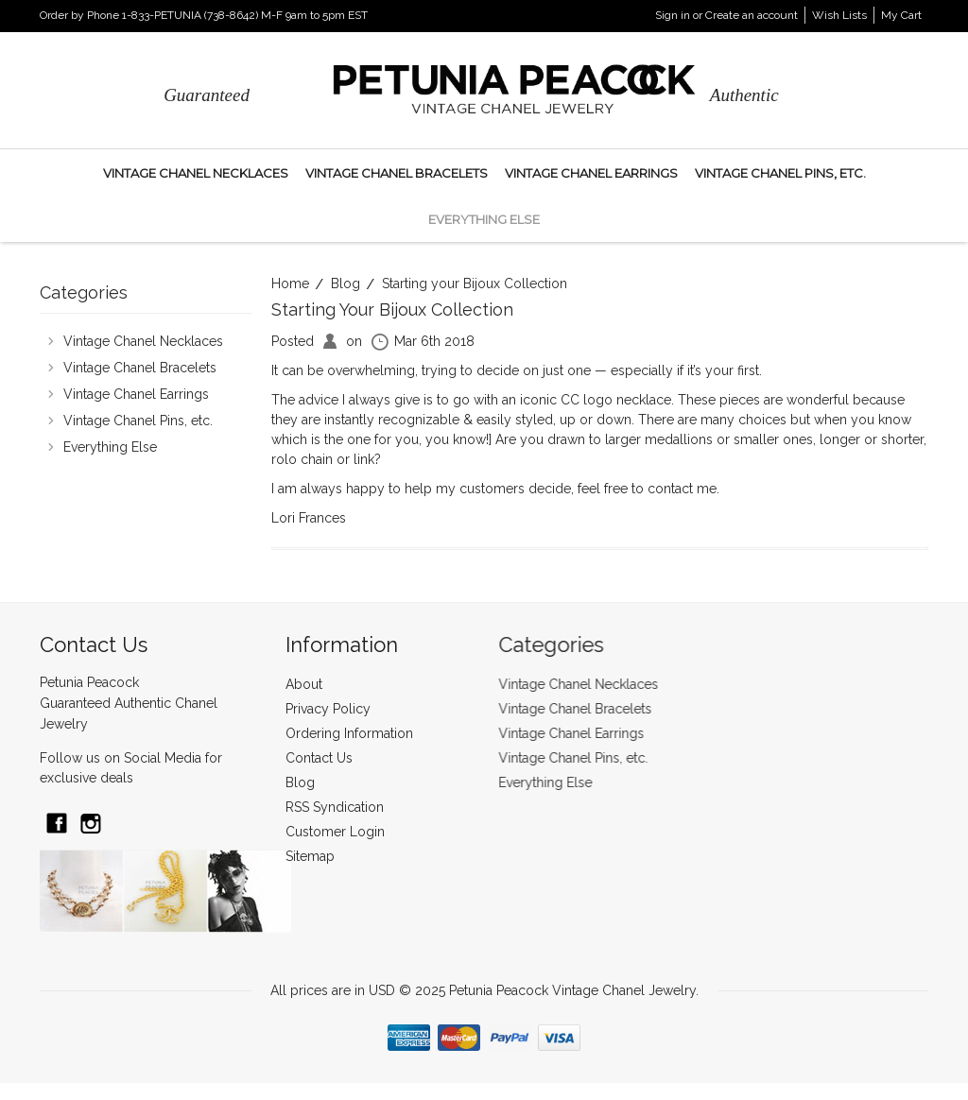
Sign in (672, 15)
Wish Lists (839, 15)
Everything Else (484, 219)
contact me (682, 488)
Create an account (751, 15)
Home (290, 283)
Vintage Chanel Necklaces (195, 172)
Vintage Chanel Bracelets (396, 172)
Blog (345, 283)
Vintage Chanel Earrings (591, 172)
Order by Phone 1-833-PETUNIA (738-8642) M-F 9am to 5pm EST (204, 15)
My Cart (901, 15)
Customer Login (335, 831)
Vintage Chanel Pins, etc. (780, 172)
